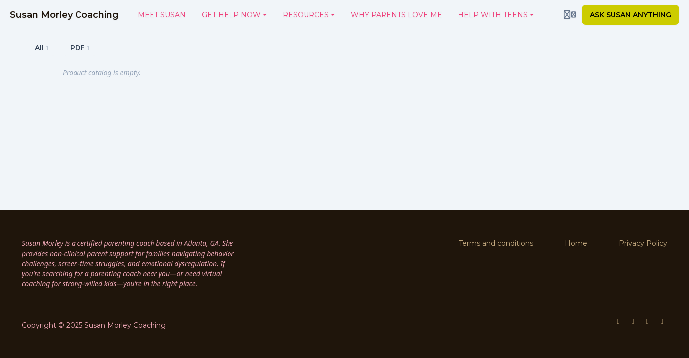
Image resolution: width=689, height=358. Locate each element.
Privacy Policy (643, 243)
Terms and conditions (496, 243)
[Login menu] (570, 15)
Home (576, 243)
